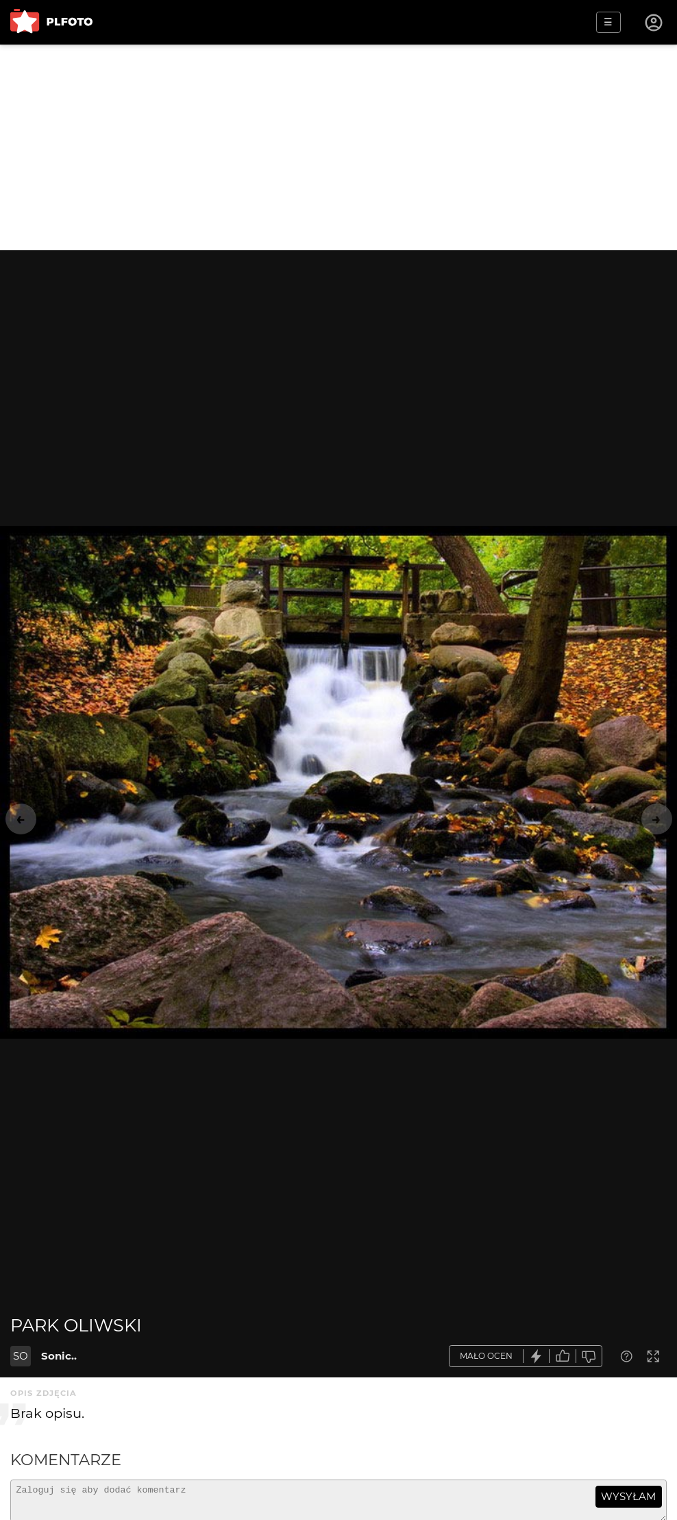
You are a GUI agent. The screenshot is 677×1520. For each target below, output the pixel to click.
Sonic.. (59, 1355)
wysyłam (628, 1496)
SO (20, 1355)
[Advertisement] (338, 147)
